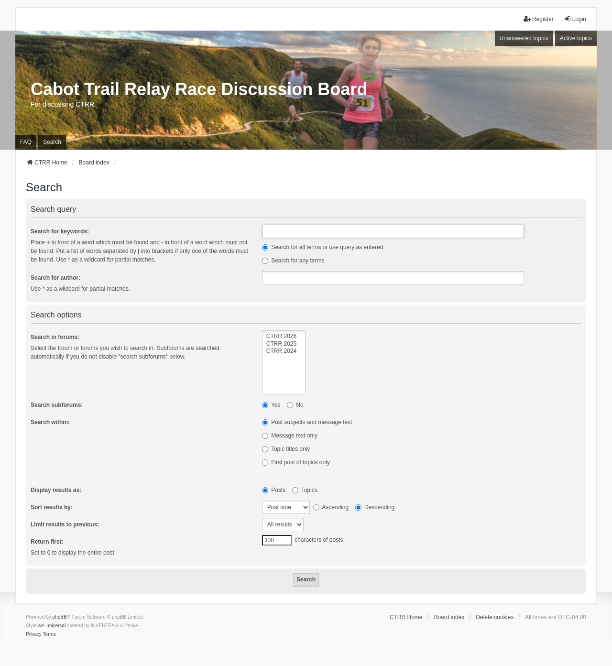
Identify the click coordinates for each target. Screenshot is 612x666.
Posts (273, 490)
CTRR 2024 (283, 351)
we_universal (52, 625)
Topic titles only (286, 449)
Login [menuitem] (575, 18)
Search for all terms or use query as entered (322, 247)
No (295, 405)
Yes (271, 405)
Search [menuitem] (52, 142)
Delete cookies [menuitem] (495, 617)
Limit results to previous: (65, 524)
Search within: (50, 422)
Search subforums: (57, 405)
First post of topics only (296, 462)
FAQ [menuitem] (26, 142)
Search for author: (55, 277)
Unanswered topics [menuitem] (524, 38)
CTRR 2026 (283, 336)
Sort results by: (52, 507)
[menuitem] (34, 634)
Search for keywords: (60, 231)
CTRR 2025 (283, 344)
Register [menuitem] (539, 18)
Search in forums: (55, 337)
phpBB (60, 617)
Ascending (331, 507)
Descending (375, 507)
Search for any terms (293, 260)
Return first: (47, 541)
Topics (304, 490)
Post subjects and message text (307, 422)
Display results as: (56, 490)
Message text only (289, 435)
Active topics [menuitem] (576, 38)
